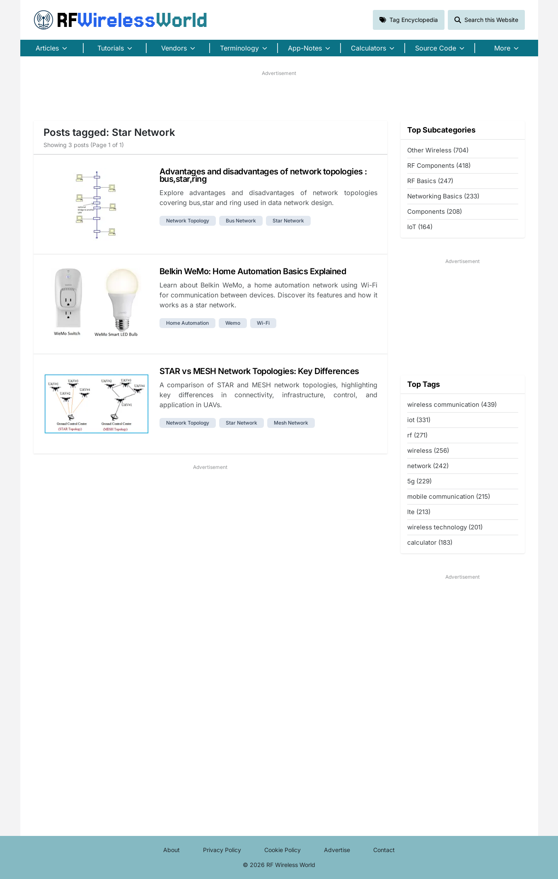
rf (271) (417, 435)
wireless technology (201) (445, 527)
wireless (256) (428, 450)
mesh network (291, 423)
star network (288, 220)
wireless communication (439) (452, 404)
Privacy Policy (222, 849)
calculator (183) (429, 542)
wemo (232, 323)
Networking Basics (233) (443, 196)
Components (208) (434, 211)
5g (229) (419, 481)
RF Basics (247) (430, 181)
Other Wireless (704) (438, 150)
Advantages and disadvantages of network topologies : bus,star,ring (263, 175)
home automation (187, 323)
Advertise (337, 849)
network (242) (428, 466)
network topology (187, 220)
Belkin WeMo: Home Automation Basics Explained (252, 271)
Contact (384, 849)
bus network (241, 220)
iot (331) (418, 420)
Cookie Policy (282, 849)
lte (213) (418, 512)
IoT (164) (419, 227)
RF (121, 19)
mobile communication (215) (448, 496)
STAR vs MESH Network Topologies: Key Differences (259, 371)
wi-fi (263, 323)
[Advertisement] (279, 95)
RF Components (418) (439, 165)
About (171, 849)
